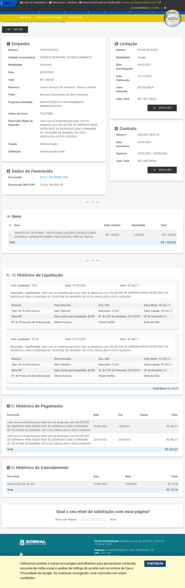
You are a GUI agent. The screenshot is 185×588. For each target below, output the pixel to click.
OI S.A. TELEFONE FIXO (54, 177)
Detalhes (161, 108)
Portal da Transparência (33, 2)
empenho (17, 21)
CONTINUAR (155, 563)
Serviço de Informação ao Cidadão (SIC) (99, 2)
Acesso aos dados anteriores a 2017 (142, 2)
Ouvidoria (25, 17)
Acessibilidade (139, 8)
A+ (156, 7)
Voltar (15, 29)
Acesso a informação (49, 17)
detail (29, 21)
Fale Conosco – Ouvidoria (63, 2)
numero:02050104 (46, 21)
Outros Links (79, 17)
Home (5, 21)
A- (150, 8)
